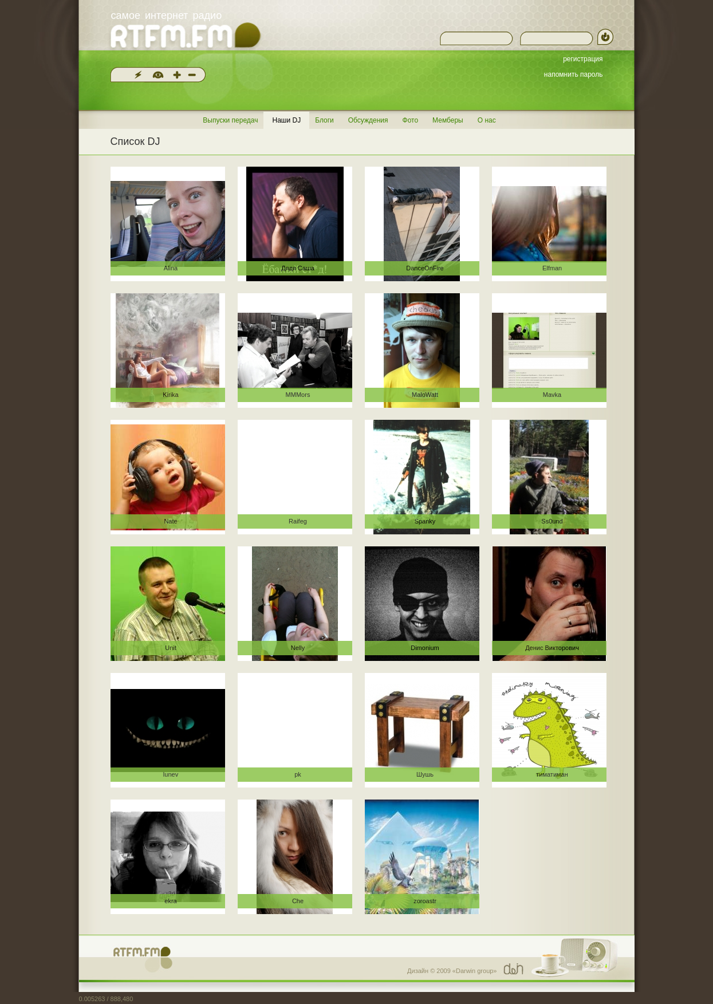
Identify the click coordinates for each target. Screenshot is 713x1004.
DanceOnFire (424, 268)
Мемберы (447, 120)
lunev (170, 774)
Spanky (425, 521)
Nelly (298, 647)
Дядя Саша (297, 268)
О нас (487, 120)
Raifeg (298, 521)
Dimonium (425, 647)
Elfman (552, 268)
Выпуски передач (230, 120)
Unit (170, 647)
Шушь (425, 774)
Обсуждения (368, 120)
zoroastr (424, 900)
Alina (171, 268)
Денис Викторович (552, 647)
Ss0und (551, 521)
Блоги (324, 120)
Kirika (171, 394)
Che (298, 900)
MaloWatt (425, 394)
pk (297, 774)
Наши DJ (286, 120)
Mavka (552, 394)
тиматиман (552, 774)
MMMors (298, 394)
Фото (411, 120)
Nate (170, 521)
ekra (170, 900)
